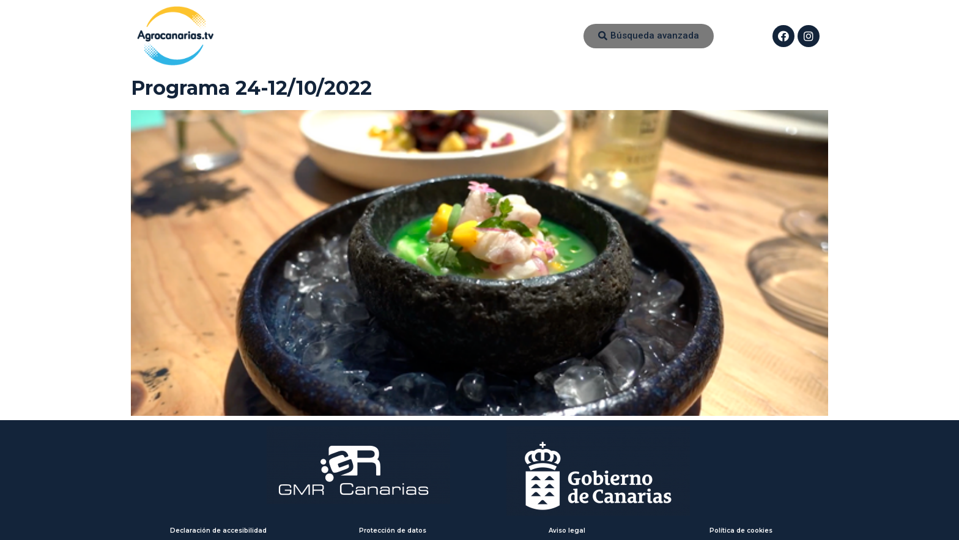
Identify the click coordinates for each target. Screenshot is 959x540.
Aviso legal (567, 530)
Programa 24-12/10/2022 (251, 88)
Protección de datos (392, 530)
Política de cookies (740, 530)
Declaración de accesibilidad (218, 530)
